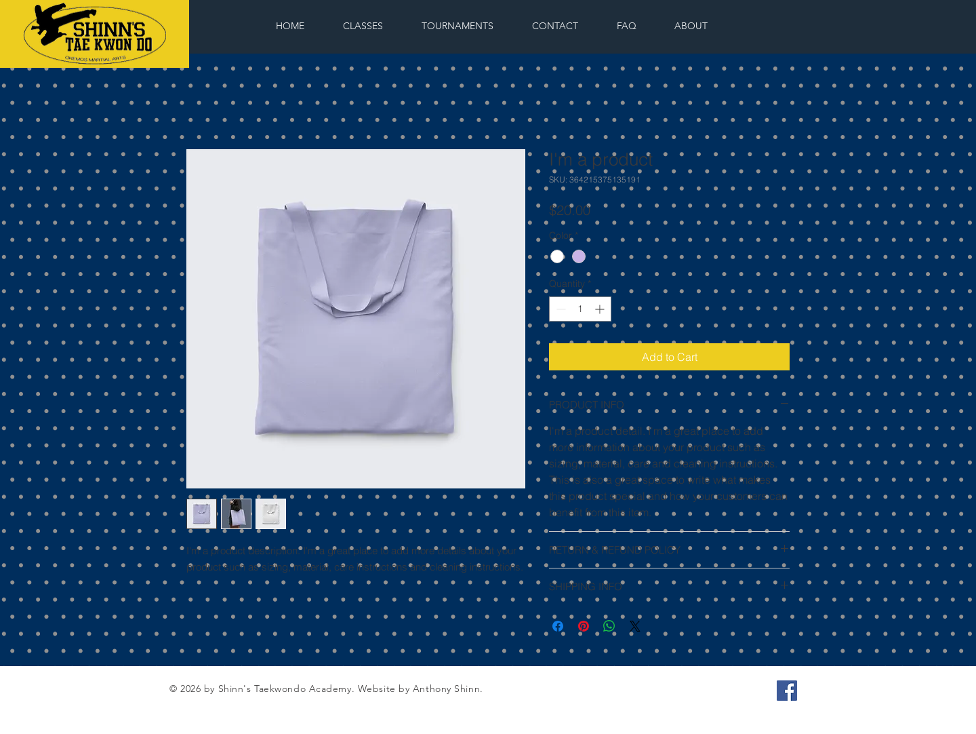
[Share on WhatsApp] (609, 626)
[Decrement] (559, 309)
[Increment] (600, 309)
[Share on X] (635, 626)
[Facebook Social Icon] (787, 690)
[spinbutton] (580, 309)
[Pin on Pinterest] (583, 626)
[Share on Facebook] (558, 626)
